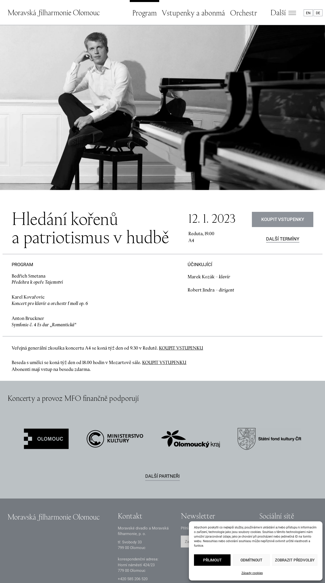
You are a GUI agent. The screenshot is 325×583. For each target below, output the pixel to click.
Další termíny (282, 186)
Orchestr (243, 13)
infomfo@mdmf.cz (133, 534)
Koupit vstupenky (282, 166)
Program (144, 13)
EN (308, 13)
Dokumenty (92, 569)
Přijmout (212, 560)
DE (318, 13)
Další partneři (162, 423)
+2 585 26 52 (133, 526)
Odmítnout (251, 560)
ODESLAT (235, 489)
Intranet (125, 569)
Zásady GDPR (19, 569)
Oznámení (56, 569)
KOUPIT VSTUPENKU (181, 295)
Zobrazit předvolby (295, 560)
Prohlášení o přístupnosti (171, 569)
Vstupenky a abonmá (193, 13)
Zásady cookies (252, 573)
